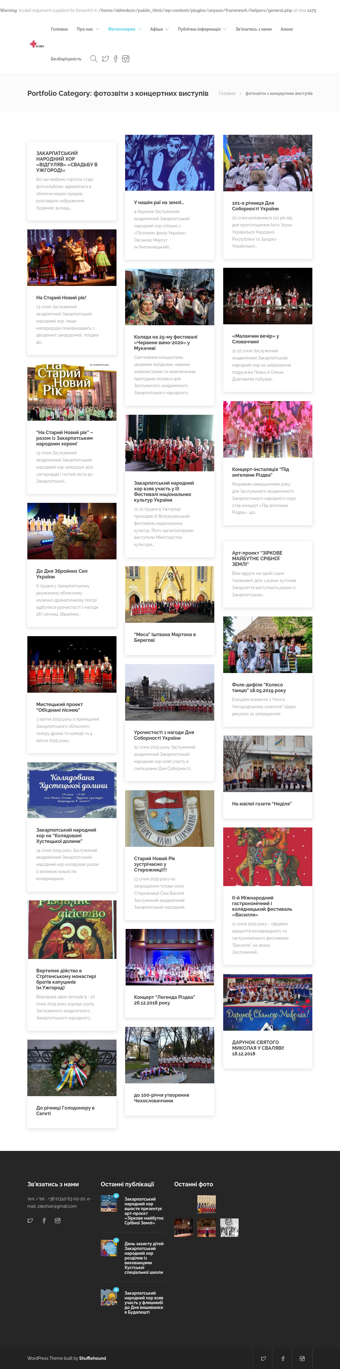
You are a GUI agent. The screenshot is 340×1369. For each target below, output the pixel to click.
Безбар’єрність (66, 59)
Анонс (287, 29)
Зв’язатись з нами (253, 29)
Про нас (85, 29)
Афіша (156, 29)
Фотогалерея (121, 29)
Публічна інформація (199, 29)
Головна (59, 29)
